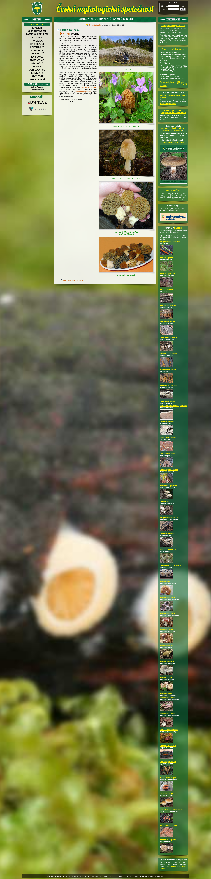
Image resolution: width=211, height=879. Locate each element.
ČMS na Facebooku (38, 87)
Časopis (37, 37)
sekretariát (172, 867)
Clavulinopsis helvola (168, 762)
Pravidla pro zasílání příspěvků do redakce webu (173, 111)
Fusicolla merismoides (168, 826)
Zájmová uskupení (37, 34)
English (37, 28)
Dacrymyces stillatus (168, 746)
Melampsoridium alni (168, 369)
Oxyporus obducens (167, 422)
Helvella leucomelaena (168, 337)
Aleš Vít (66, 34)
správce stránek (38, 90)
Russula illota (165, 581)
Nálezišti (178, 228)
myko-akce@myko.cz (168, 104)
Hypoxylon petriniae (167, 274)
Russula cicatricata (167, 645)
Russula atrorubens (167, 597)
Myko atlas (37, 60)
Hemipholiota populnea (169, 486)
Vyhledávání (37, 79)
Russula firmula (166, 677)
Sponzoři (37, 76)
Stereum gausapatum (168, 840)
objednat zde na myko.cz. (173, 142)
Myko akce (37, 50)
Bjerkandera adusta (167, 321)
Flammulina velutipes (168, 778)
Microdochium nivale (168, 550)
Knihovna (37, 57)
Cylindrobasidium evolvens (170, 565)
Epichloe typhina (166, 258)
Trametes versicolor (167, 454)
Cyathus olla (164, 502)
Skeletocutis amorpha (168, 438)
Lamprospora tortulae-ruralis (171, 810)
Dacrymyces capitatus (168, 353)
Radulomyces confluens (169, 385)
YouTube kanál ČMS (173, 190)
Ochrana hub (37, 70)
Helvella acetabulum (167, 401)
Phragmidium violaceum (169, 518)
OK (182, 9)
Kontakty (37, 73)
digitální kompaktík (88, 87)
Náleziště (37, 63)
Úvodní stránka (95, 25)
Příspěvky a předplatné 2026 (173, 49)
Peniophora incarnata (168, 305)
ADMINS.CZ (159, 876)
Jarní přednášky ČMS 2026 (173, 26)
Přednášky (37, 47)
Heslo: (164, 9)
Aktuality (37, 25)
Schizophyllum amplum (169, 470)
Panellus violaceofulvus (169, 730)
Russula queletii (166, 693)
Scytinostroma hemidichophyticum (173, 406)
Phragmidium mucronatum (170, 242)
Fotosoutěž (37, 54)
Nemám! (182, 6)
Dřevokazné (37, 44)
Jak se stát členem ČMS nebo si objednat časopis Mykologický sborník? (173, 84)
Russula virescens (167, 661)
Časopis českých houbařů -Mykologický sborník (173, 129)
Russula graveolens (167, 629)
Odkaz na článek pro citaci (73, 281)
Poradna (37, 41)
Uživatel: (164, 6)
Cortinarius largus (167, 794)
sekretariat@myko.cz (83, 91)
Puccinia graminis (167, 289)
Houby (37, 67)
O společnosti (37, 31)
